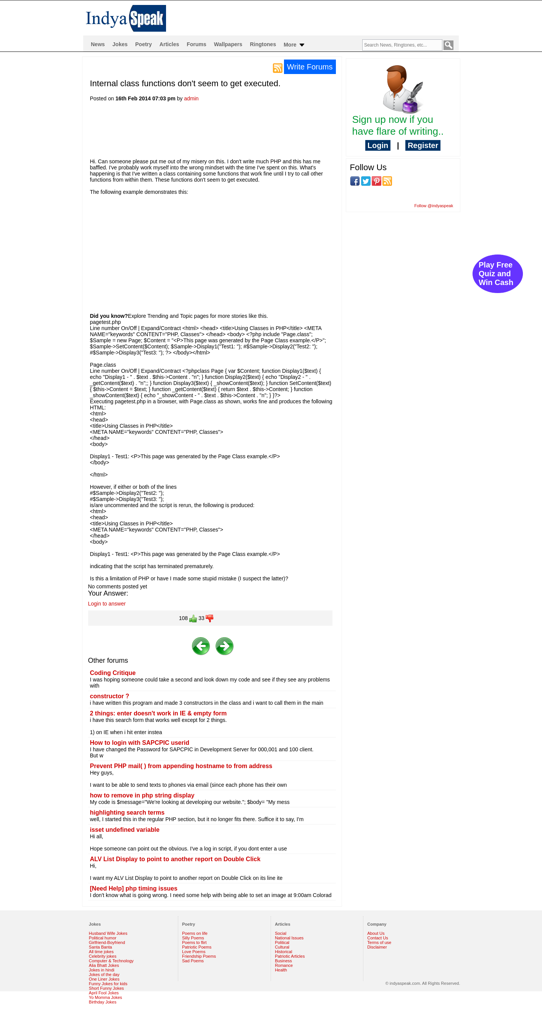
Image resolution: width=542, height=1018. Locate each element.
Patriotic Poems (196, 947)
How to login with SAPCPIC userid (139, 742)
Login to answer (107, 604)
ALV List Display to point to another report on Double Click (175, 859)
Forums (196, 44)
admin (191, 98)
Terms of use (379, 942)
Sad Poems (193, 960)
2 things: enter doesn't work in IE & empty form (158, 713)
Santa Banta (100, 947)
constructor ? (109, 696)
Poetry (143, 44)
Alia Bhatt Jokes (104, 965)
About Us (375, 933)
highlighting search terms (127, 812)
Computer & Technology (111, 960)
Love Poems (193, 951)
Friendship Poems (199, 956)
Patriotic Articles (290, 956)
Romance (284, 965)
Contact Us (377, 938)
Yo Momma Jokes (105, 997)
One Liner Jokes (104, 979)
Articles (169, 44)
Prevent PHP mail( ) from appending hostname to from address (181, 766)
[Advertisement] (229, 132)
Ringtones (263, 44)
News (98, 44)
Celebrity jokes (102, 956)
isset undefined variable (125, 829)
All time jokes (101, 951)
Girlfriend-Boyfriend (107, 942)
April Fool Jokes (104, 993)
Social (280, 933)
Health (281, 970)
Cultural (282, 947)
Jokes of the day (104, 974)
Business (283, 960)
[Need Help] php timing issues (133, 888)
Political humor (102, 938)
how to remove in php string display (142, 795)
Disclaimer (377, 947)
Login (378, 145)
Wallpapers (228, 44)
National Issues (289, 938)
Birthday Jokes (102, 1002)
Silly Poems (193, 938)
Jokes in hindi (102, 970)
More (294, 45)
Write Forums (310, 67)
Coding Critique (113, 673)
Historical (283, 951)
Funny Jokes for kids (108, 983)
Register (423, 145)
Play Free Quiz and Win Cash (496, 274)
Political (282, 942)
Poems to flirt (194, 942)
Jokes (120, 44)
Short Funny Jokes (106, 988)
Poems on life (195, 933)
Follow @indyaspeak (434, 205)
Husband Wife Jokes (108, 933)
